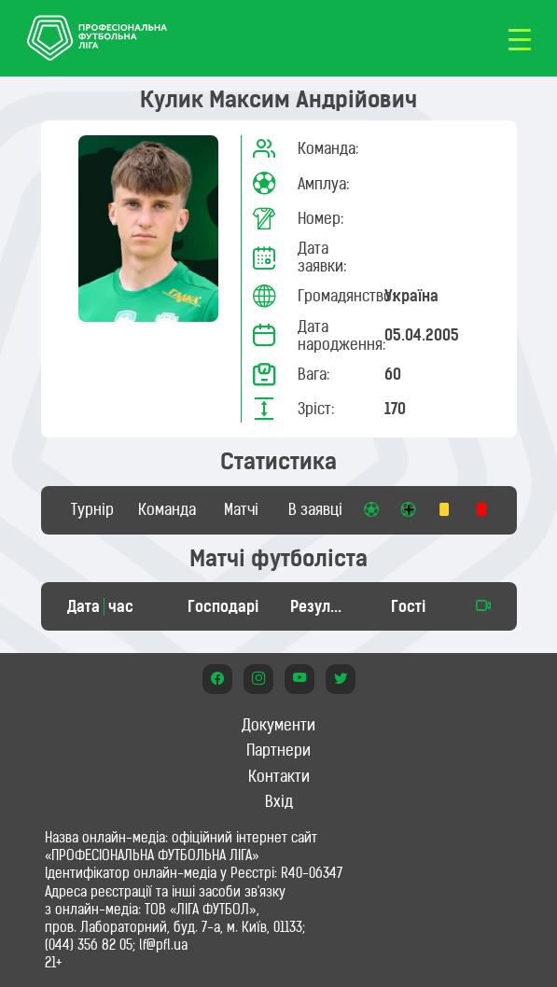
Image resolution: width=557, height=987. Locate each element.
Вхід (279, 801)
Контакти (279, 776)
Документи (278, 725)
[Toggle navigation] (519, 38)
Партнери (278, 750)
